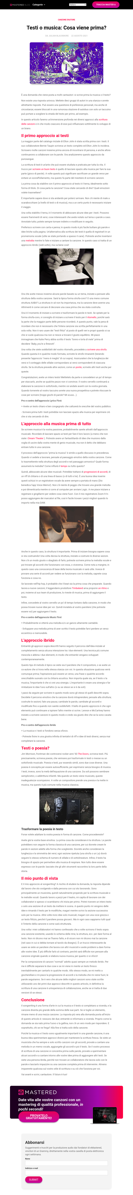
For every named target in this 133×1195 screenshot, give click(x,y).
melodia (30, 240)
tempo (64, 466)
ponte (79, 367)
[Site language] (77, 4)
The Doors (83, 753)
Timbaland (77, 588)
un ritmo (102, 588)
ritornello (91, 317)
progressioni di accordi (96, 471)
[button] (39, 5)
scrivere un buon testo (43, 169)
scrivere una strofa (97, 349)
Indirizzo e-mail (31, 1168)
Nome (27, 1159)
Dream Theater (36, 438)
